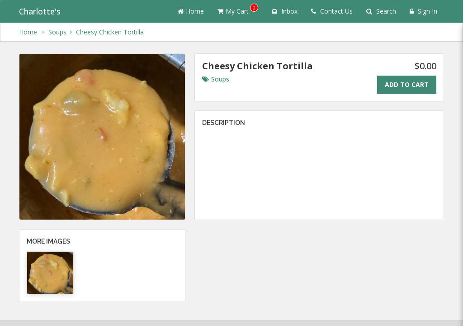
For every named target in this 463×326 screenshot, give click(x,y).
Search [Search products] (381, 11)
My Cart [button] (237, 9)
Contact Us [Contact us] (332, 11)
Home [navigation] (29, 32)
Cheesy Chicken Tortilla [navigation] (110, 32)
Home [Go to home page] (191, 11)
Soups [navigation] (57, 32)
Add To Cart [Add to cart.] (407, 84)
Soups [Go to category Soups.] (215, 79)
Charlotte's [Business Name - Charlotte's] (40, 11)
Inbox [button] (285, 11)
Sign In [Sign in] (423, 11)
